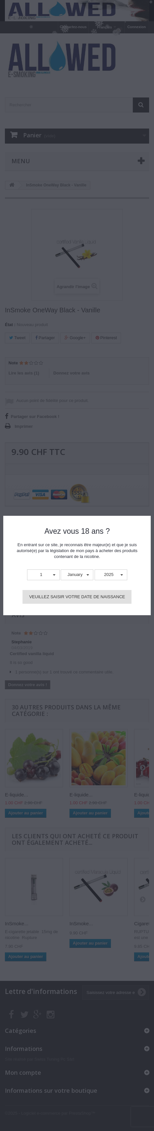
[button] (43, 574)
